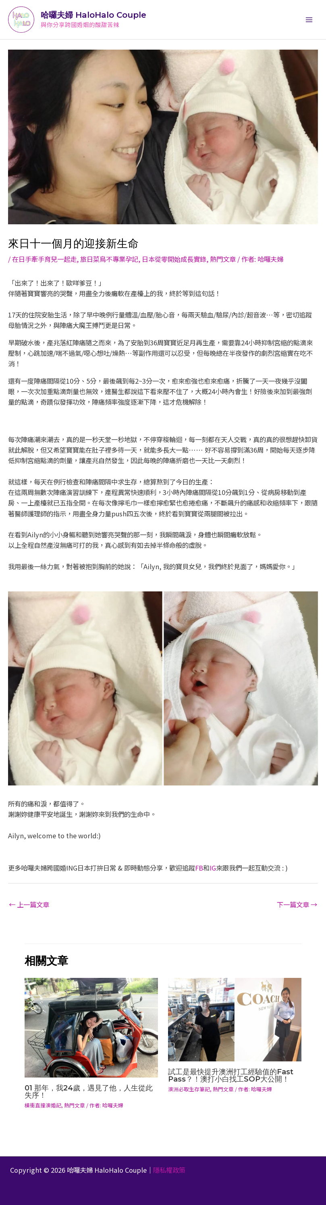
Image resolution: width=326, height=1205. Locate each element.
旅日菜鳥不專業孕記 (109, 259)
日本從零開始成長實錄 (174, 259)
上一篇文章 (29, 904)
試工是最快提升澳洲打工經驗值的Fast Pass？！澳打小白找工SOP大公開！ (230, 1075)
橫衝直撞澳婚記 (43, 1105)
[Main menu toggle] (309, 19)
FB (199, 868)
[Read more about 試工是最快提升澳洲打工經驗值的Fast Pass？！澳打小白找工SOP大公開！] (234, 1018)
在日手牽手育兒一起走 (44, 259)
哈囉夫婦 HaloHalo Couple (93, 15)
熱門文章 (223, 259)
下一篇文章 (297, 904)
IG (213, 868)
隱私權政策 (169, 1170)
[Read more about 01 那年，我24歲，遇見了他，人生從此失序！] (91, 1027)
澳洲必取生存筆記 (189, 1089)
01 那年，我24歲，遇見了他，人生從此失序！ (89, 1091)
